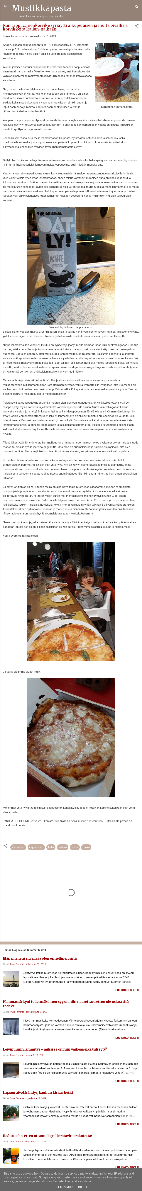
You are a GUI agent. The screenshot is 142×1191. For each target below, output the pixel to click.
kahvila (63, 847)
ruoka (86, 847)
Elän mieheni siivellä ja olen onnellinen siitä (40, 958)
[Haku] (137, 7)
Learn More (65, 1187)
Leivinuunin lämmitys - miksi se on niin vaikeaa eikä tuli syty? (55, 1049)
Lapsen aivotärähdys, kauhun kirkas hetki (38, 1092)
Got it (82, 1187)
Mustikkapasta (41, 8)
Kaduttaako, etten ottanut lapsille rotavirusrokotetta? (47, 1136)
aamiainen (18, 847)
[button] (137, 26)
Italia (51, 847)
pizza (75, 847)
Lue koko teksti (127, 990)
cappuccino (36, 847)
